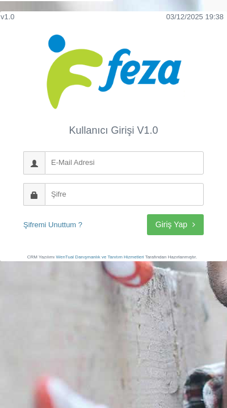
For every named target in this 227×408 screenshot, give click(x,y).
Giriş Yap (175, 224)
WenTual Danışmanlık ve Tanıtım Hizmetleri (100, 257)
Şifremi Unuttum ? (52, 224)
